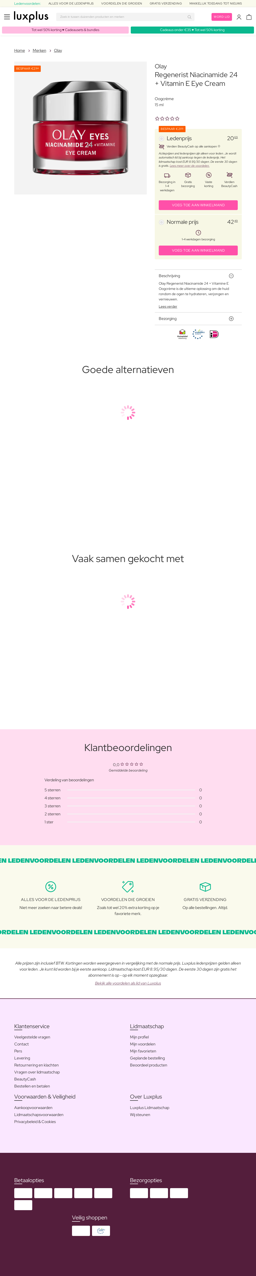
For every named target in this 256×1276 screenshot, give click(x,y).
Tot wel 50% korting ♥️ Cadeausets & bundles (65, 30)
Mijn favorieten (143, 1051)
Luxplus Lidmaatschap (149, 1107)
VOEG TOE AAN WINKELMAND (198, 205)
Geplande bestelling (147, 1058)
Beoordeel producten (148, 1065)
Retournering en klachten (36, 1065)
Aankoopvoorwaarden (33, 1107)
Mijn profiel (139, 1037)
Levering (22, 1058)
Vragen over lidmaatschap (37, 1072)
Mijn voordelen (143, 1044)
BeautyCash (25, 1079)
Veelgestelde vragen (32, 1037)
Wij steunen (140, 1114)
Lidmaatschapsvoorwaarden (39, 1114)
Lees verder (168, 306)
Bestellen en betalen (32, 1086)
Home (19, 50)
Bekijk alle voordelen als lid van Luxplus (128, 983)
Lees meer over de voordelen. (190, 166)
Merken (39, 50)
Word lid (222, 17)
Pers (18, 1051)
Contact (21, 1044)
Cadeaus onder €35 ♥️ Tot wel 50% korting (192, 30)
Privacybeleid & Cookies (35, 1121)
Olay (58, 50)
